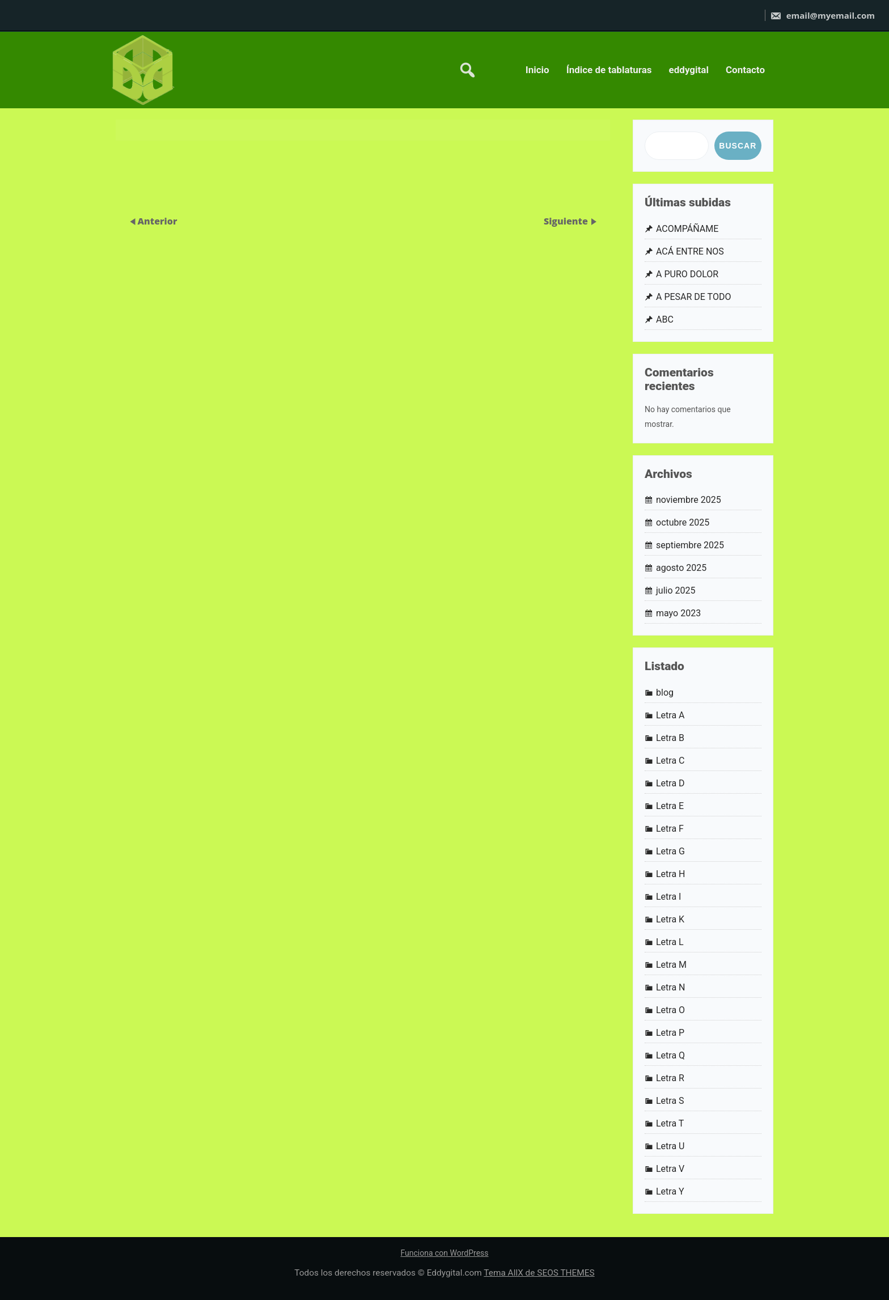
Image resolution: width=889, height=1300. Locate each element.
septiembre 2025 (690, 545)
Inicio (537, 69)
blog (665, 692)
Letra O (670, 1010)
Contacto (745, 69)
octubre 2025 (682, 522)
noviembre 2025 (688, 499)
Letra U (670, 1146)
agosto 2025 (681, 567)
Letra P (670, 1032)
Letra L (670, 942)
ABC (665, 319)
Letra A (670, 715)
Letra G (670, 851)
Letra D (670, 783)
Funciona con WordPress (444, 1252)
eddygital (689, 69)
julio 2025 (676, 590)
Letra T (670, 1123)
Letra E (670, 806)
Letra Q (670, 1055)
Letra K (670, 919)
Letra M (671, 964)
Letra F (670, 828)
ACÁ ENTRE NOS (690, 251)
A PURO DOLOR (687, 274)
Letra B (670, 737)
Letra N (670, 987)
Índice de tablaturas (609, 69)
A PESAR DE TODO (693, 296)
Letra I (668, 896)
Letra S (670, 1100)
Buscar (737, 145)
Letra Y (670, 1191)
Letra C (670, 760)
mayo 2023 (678, 613)
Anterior (157, 221)
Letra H (670, 874)
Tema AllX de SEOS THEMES (539, 1273)
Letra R (670, 1078)
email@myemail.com (822, 15)
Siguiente (567, 221)
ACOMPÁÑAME (687, 228)
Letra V (670, 1168)
